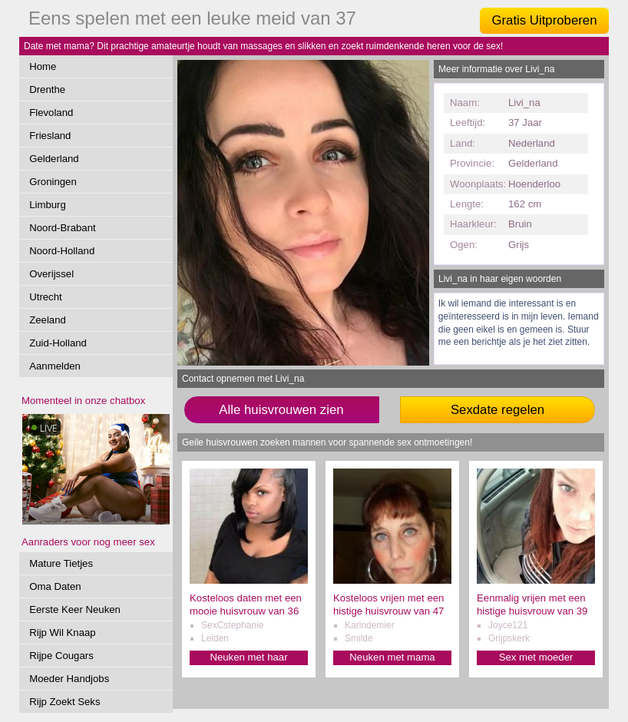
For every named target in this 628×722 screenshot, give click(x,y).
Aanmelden (55, 366)
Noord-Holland (61, 251)
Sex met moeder (536, 657)
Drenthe (47, 89)
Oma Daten (55, 586)
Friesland (50, 135)
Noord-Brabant (62, 227)
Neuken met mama (392, 657)
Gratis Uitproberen (544, 20)
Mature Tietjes (61, 563)
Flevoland (51, 112)
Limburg (47, 204)
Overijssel (51, 274)
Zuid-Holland (58, 343)
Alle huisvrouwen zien (281, 409)
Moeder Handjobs (69, 678)
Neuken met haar (248, 657)
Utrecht (45, 297)
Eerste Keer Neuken (75, 609)
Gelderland (54, 158)
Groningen (53, 181)
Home (42, 66)
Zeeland (47, 320)
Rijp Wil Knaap (62, 632)
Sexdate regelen (497, 409)
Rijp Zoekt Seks (64, 701)
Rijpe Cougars (61, 655)
